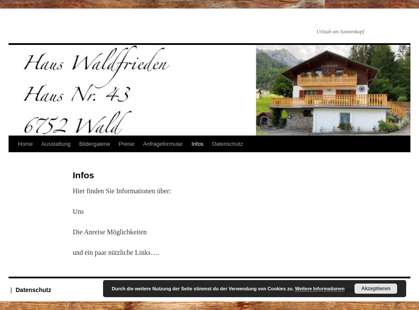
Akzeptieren (375, 289)
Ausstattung (56, 144)
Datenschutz (227, 144)
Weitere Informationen (320, 288)
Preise (127, 144)
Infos (198, 144)
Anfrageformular (163, 144)
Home (25, 144)
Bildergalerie (94, 144)
